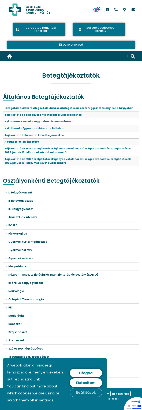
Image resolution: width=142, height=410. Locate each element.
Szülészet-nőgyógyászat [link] (26, 349)
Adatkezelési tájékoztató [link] (22, 141)
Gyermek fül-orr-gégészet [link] (27, 242)
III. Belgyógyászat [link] (20, 209)
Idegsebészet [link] (18, 266)
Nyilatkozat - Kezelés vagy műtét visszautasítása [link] (38, 121)
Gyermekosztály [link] (20, 250)
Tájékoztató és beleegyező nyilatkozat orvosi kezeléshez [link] (43, 115)
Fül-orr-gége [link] (17, 234)
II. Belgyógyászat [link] (20, 201)
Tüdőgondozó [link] (18, 365)
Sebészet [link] (15, 324)
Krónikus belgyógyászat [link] (25, 283)
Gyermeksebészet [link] (21, 258)
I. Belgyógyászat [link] (20, 192)
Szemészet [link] (16, 340)
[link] (28, 9)
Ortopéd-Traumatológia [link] (26, 299)
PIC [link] (10, 307)
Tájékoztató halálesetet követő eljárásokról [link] (34, 135)
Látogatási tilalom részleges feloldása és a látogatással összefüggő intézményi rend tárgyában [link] (69, 108)
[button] (127, 56)
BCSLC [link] (13, 225)
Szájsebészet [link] (17, 332)
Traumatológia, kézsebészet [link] (28, 357)
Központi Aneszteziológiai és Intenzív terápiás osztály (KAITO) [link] (53, 275)
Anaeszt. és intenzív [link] (22, 217)
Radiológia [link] (16, 316)
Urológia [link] (14, 373)
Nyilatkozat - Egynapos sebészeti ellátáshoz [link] (34, 128)
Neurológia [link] (16, 291)
